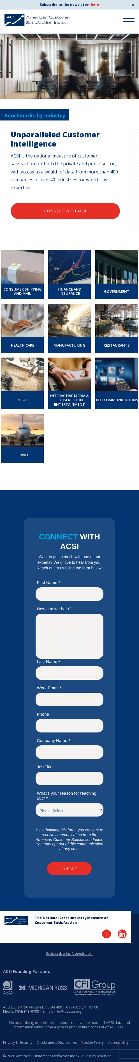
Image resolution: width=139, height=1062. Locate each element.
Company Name (53, 740)
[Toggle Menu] (129, 20)
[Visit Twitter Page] (106, 933)
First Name (48, 582)
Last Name (48, 661)
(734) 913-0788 (27, 1011)
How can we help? (54, 608)
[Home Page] (16, 920)
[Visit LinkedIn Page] (122, 933)
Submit (69, 868)
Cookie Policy (92, 1042)
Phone (43, 714)
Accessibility (118, 1042)
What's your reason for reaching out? (66, 796)
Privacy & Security (17, 1042)
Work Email (49, 687)
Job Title (45, 766)
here (95, 4)
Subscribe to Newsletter (69, 953)
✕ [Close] (133, 5)
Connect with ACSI (65, 211)
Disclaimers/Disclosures (57, 1042)
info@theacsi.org (68, 1011)
